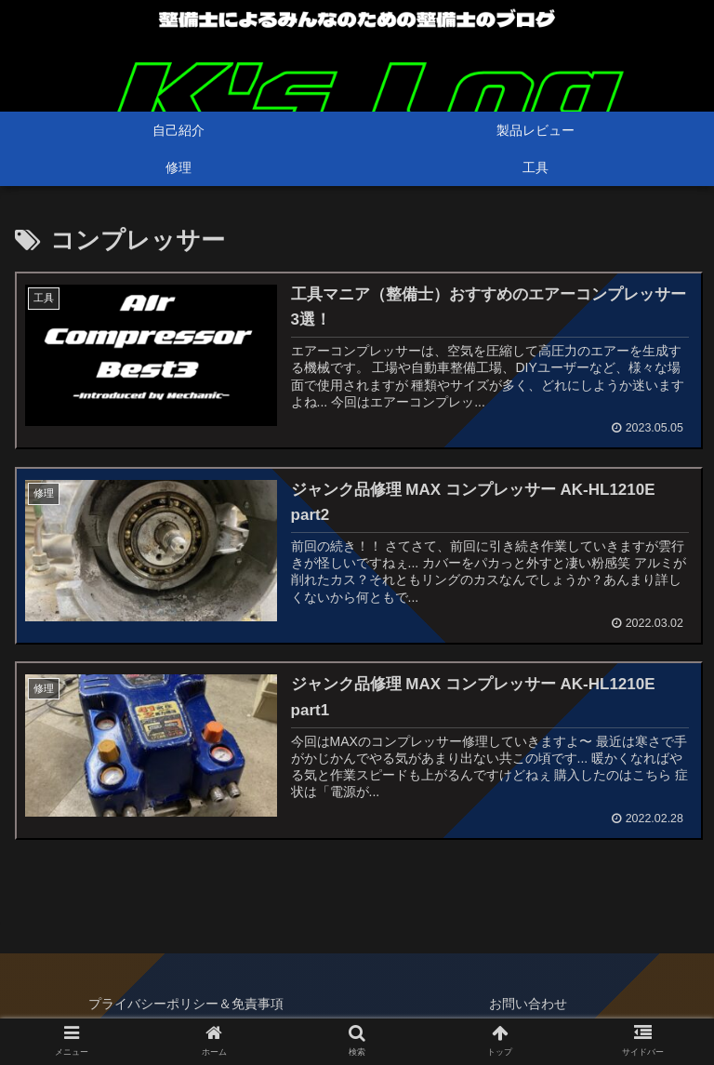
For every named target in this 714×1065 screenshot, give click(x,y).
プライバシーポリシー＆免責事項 (186, 1005)
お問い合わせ (528, 1005)
